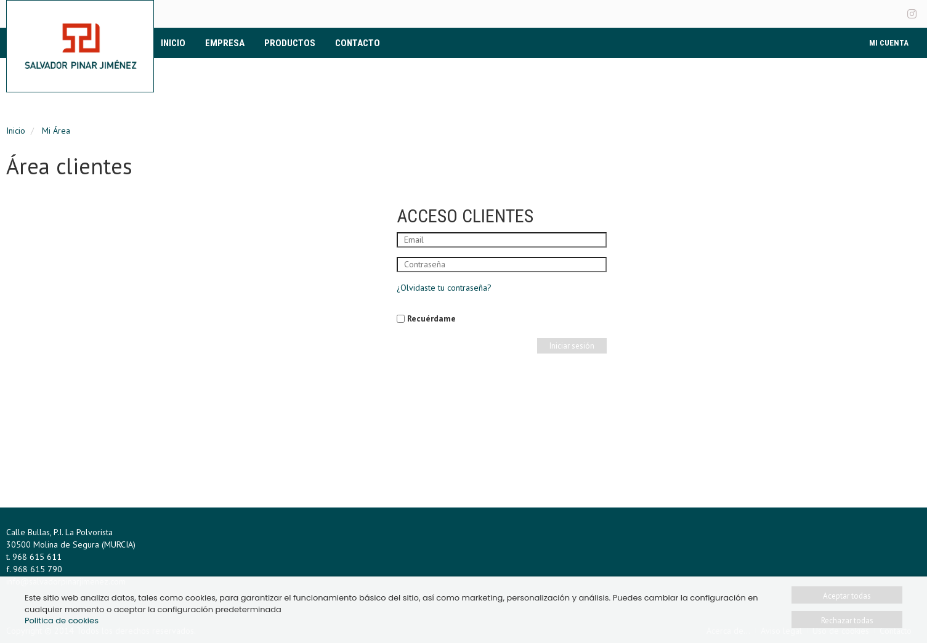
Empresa (225, 43)
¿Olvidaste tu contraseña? (444, 287)
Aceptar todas (847, 596)
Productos (289, 43)
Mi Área (56, 130)
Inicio (173, 43)
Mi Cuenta (889, 42)
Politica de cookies (62, 620)
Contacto (357, 43)
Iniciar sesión (571, 346)
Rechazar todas (847, 620)
